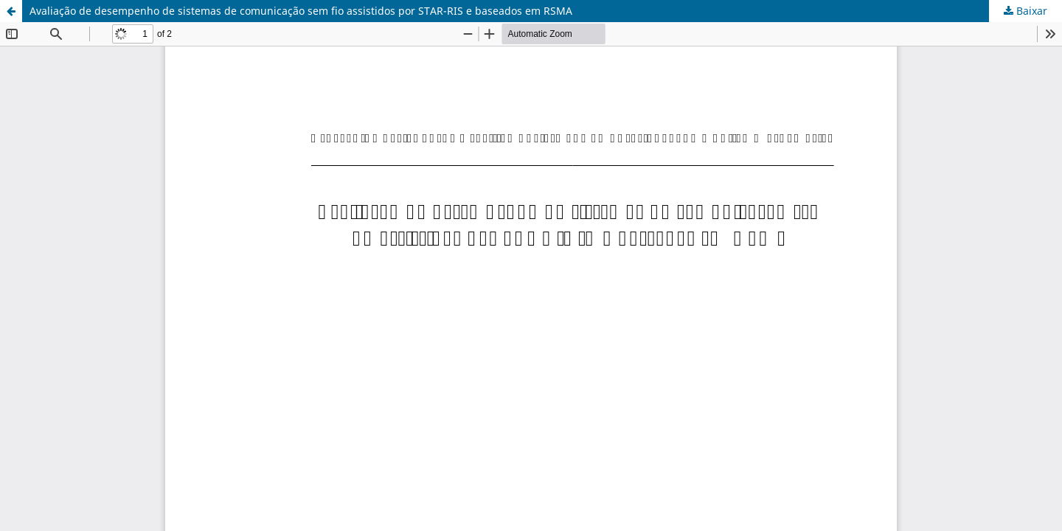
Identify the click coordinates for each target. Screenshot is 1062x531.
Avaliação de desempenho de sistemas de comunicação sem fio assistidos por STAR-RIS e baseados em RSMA (301, 11)
